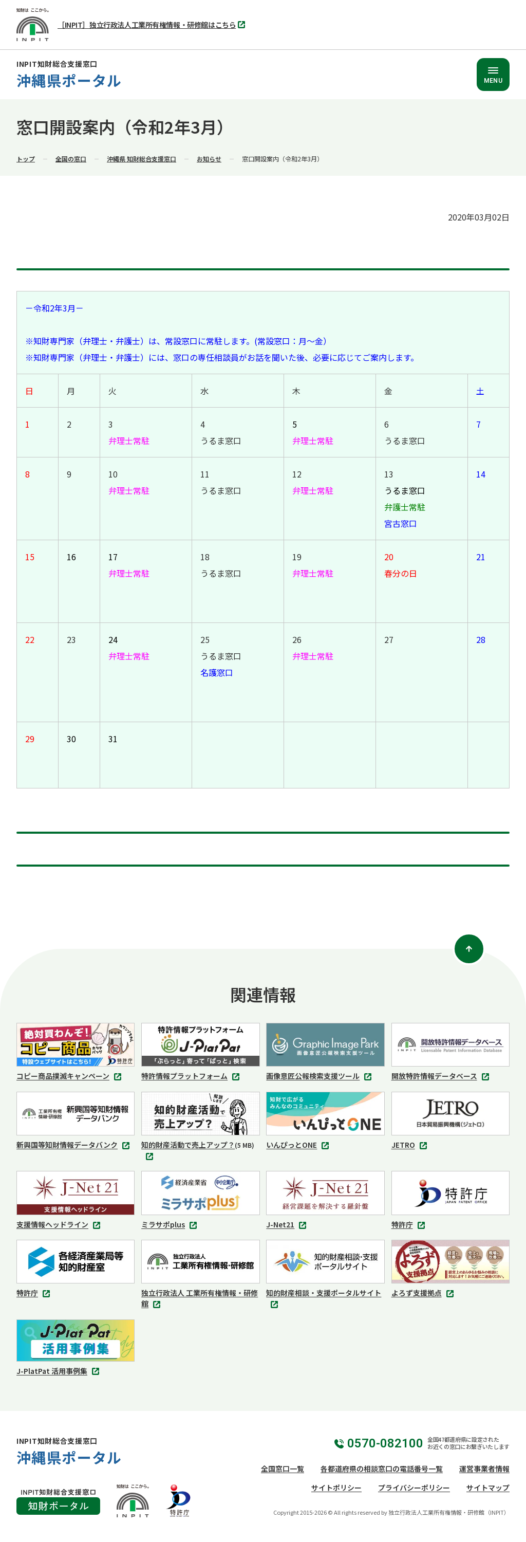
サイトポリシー (336, 1487)
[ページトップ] (469, 948)
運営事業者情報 (484, 1468)
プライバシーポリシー (414, 1487)
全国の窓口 (70, 158)
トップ (25, 158)
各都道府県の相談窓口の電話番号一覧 (382, 1468)
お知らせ (209, 158)
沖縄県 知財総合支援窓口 (141, 158)
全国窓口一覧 (282, 1468)
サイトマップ (488, 1487)
